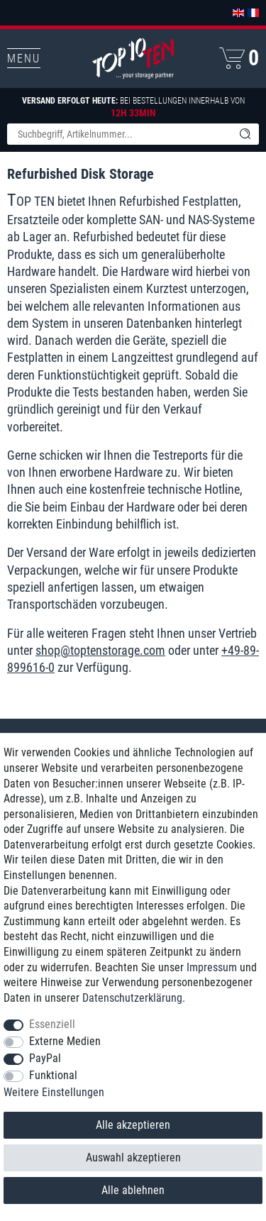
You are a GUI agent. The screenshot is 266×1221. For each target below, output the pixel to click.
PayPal (45, 1058)
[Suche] (245, 134)
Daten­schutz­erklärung (132, 998)
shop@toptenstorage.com (100, 650)
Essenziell (52, 1024)
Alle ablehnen (133, 1190)
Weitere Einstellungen (54, 1092)
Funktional (53, 1075)
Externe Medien (65, 1041)
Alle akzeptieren (133, 1125)
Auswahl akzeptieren (133, 1157)
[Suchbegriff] (119, 134)
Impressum (212, 967)
